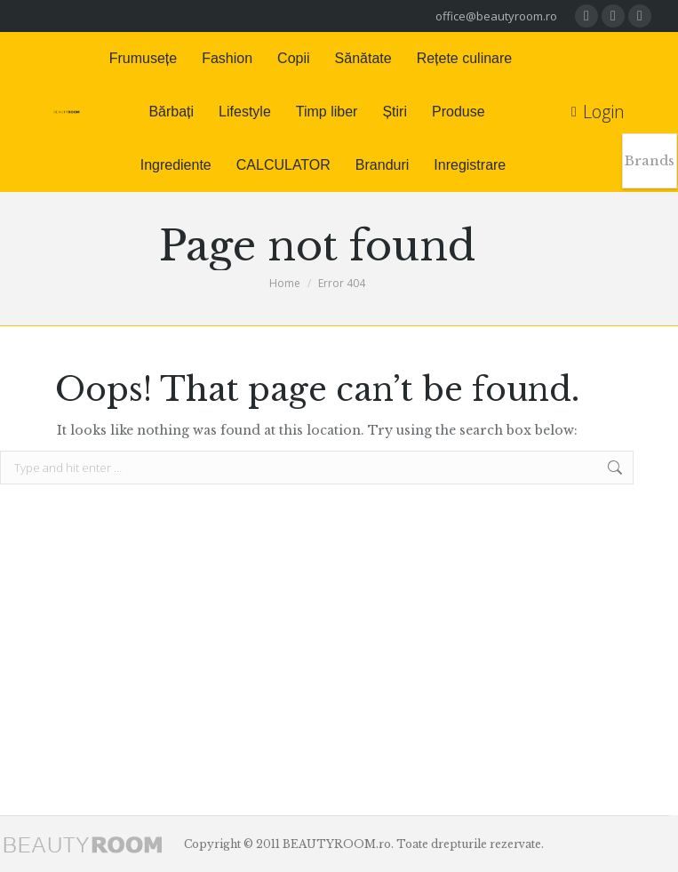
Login (598, 112)
